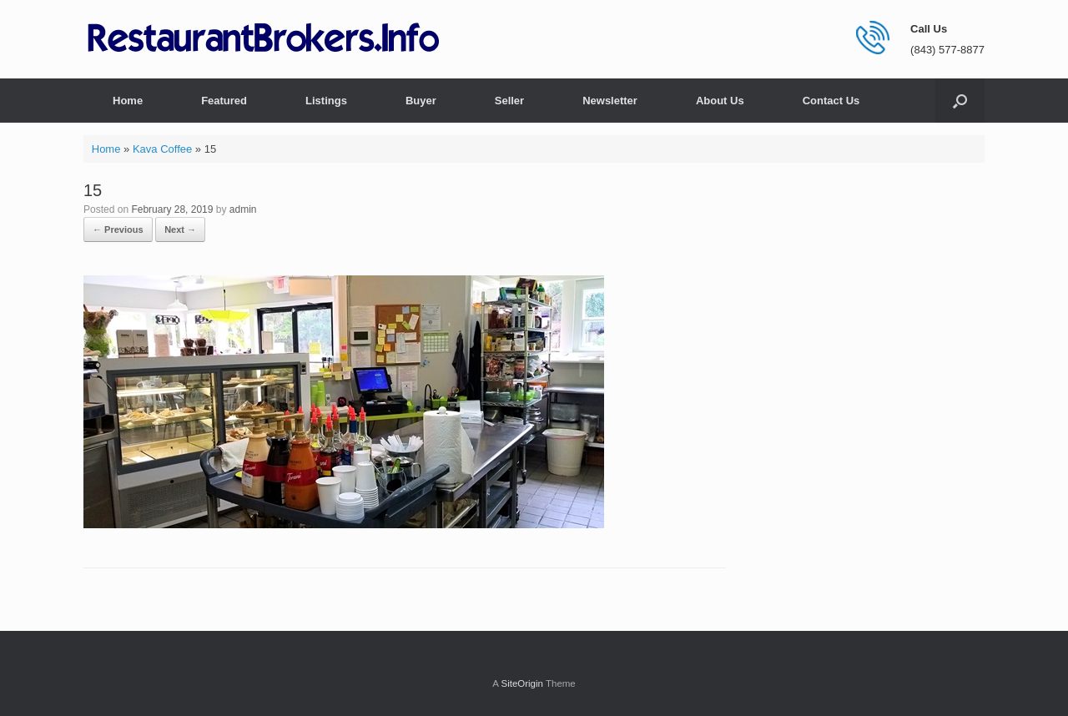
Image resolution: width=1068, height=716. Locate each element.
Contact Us (831, 100)
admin (243, 209)
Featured (224, 100)
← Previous (118, 229)
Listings (326, 100)
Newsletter (609, 100)
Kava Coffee (162, 149)
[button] (960, 100)
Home (128, 100)
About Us (720, 100)
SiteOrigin (522, 683)
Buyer (421, 100)
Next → (180, 229)
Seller (509, 100)
